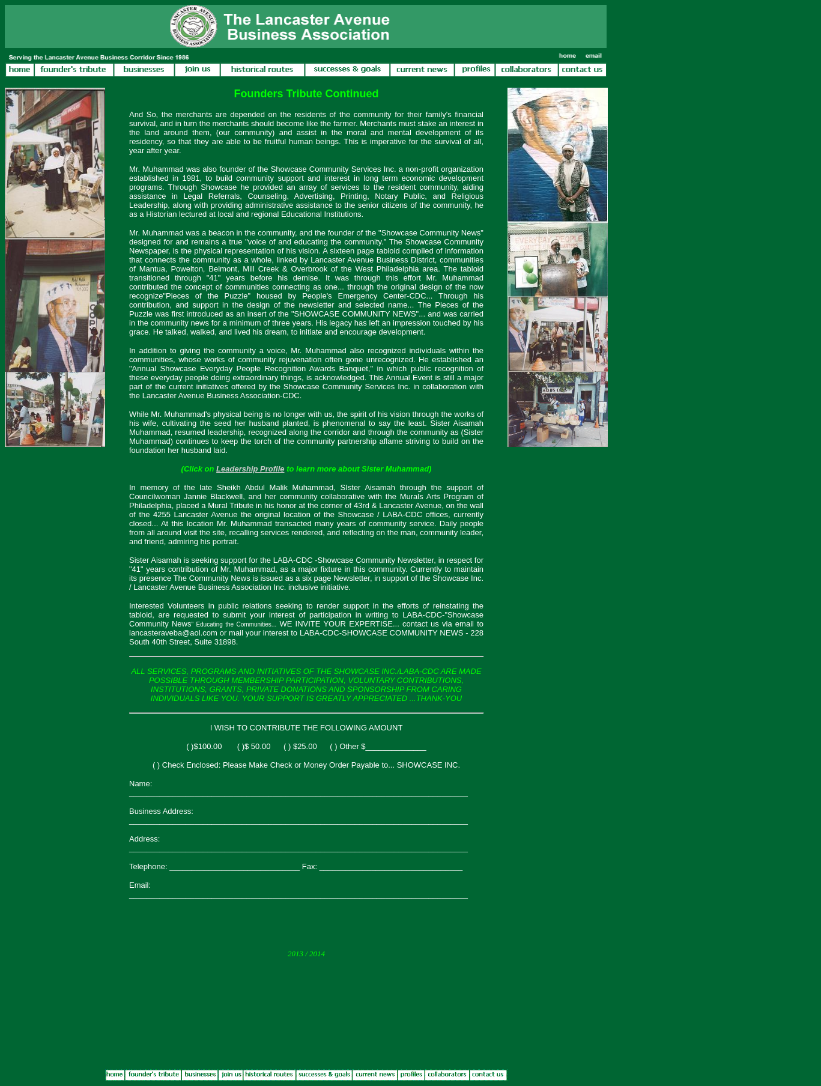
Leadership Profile (250, 468)
